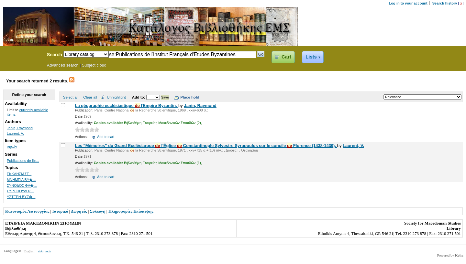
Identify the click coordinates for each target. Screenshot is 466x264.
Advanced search (63, 65)
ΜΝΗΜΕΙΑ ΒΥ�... (21, 180)
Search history (444, 3)
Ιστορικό (60, 211)
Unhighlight (116, 97)
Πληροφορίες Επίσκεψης (130, 211)
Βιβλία (12, 147)
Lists (310, 56)
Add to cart (105, 137)
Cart (286, 56)
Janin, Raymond (200, 105)
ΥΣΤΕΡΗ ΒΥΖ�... (21, 197)
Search (54, 54)
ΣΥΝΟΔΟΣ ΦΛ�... (22, 185)
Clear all (90, 97)
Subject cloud (94, 65)
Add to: (139, 97)
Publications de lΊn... (23, 161)
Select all (70, 97)
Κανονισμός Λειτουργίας (27, 211)
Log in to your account (408, 3)
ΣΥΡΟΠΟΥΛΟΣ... (20, 191)
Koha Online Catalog (21, 55)
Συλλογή (97, 211)
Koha (459, 255)
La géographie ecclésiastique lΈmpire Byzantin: (126, 105)
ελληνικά (44, 251)
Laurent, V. (353, 145)
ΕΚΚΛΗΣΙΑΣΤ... (19, 174)
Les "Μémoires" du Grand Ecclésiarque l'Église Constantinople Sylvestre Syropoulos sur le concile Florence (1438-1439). (206, 145)
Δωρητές (79, 211)
